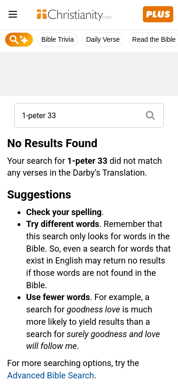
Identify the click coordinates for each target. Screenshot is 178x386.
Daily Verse (103, 39)
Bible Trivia (57, 39)
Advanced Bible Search (50, 375)
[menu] (13, 16)
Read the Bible (154, 39)
